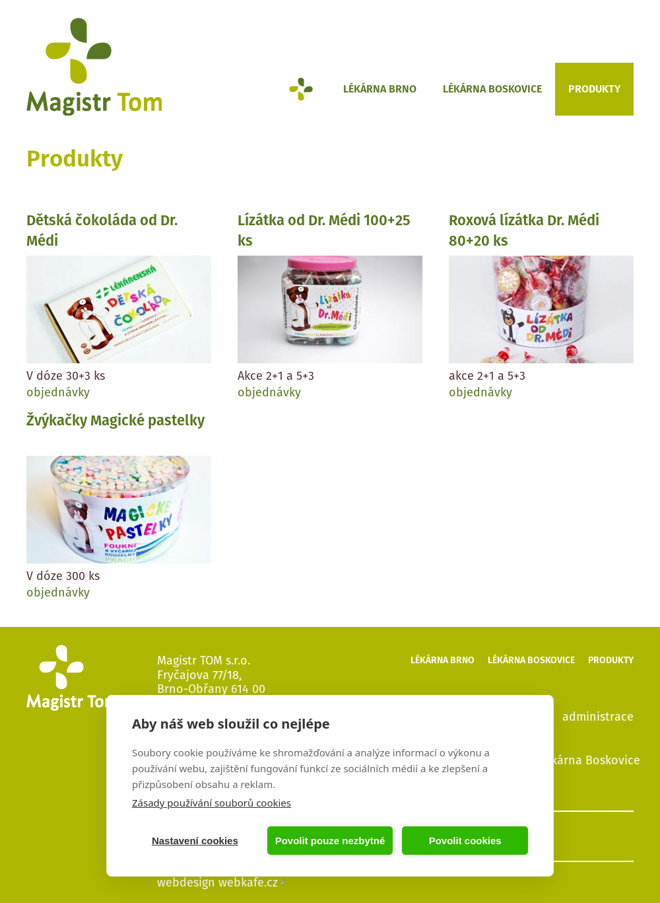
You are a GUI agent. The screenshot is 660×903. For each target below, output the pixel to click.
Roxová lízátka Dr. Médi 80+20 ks (524, 230)
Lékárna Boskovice (492, 88)
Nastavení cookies (195, 840)
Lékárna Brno (379, 88)
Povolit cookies (465, 840)
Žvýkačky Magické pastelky (115, 420)
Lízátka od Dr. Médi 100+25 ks (324, 230)
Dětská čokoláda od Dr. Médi (102, 230)
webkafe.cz (252, 882)
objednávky (58, 392)
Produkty (594, 88)
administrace (598, 716)
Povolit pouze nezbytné (330, 840)
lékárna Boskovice (590, 760)
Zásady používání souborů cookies (211, 802)
